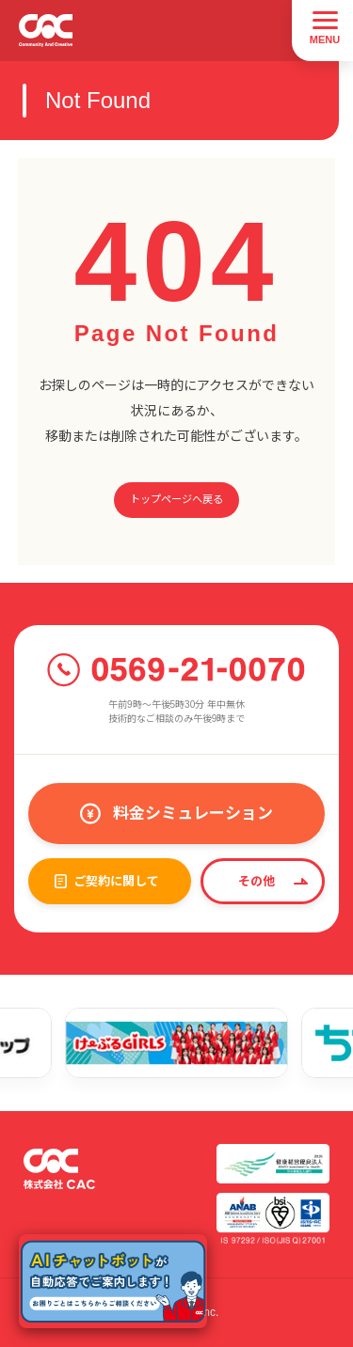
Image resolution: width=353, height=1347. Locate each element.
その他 (256, 881)
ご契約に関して (116, 881)
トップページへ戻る (176, 499)
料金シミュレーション (193, 813)
